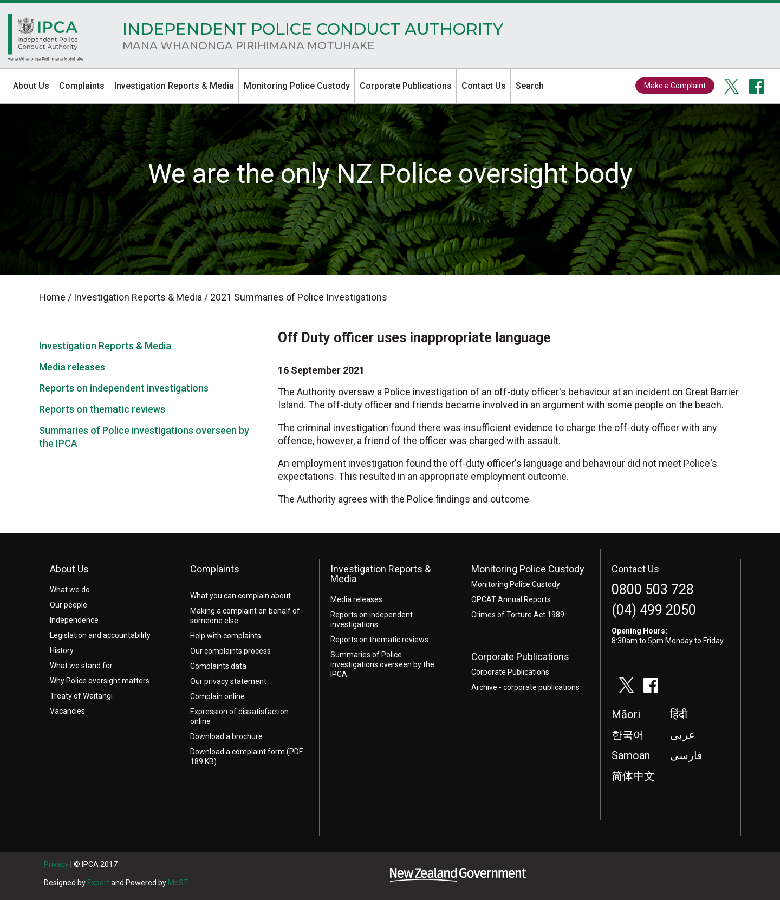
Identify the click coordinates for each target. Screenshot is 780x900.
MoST (178, 882)
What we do (70, 589)
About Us (31, 86)
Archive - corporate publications (525, 687)
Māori (626, 714)
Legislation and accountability (100, 635)
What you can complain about (240, 595)
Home (45, 40)
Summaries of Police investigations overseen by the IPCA (382, 664)
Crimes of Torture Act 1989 (517, 614)
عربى (682, 734)
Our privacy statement (228, 681)
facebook (756, 86)
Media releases (72, 367)
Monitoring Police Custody (297, 86)
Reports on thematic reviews (102, 409)
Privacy (56, 864)
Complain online (217, 696)
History (62, 650)
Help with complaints (225, 635)
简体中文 (633, 775)
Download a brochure (226, 736)
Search (530, 86)
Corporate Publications (406, 86)
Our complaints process (230, 651)
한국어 (628, 734)
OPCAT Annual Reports (511, 599)
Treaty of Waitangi (81, 696)
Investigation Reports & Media (174, 86)
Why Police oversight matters (100, 680)
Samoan (631, 755)
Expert (98, 882)
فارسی (686, 755)
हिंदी (678, 714)
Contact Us (483, 86)
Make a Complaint (675, 85)
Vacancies (67, 711)
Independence (74, 620)
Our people (68, 605)
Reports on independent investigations (124, 388)
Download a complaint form (237, 751)
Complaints (82, 86)
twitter (731, 86)
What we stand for (81, 665)
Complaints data (218, 666)
